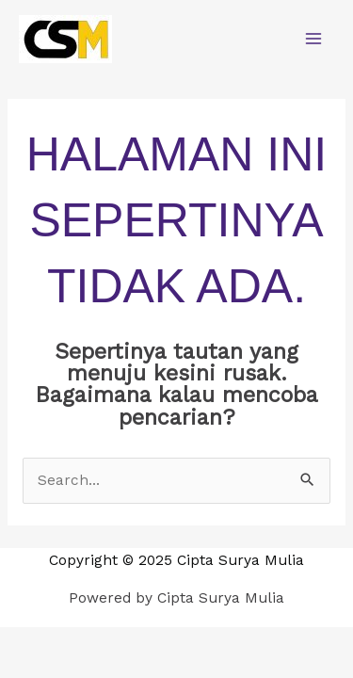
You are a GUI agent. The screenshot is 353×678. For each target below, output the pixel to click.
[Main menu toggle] (314, 38)
